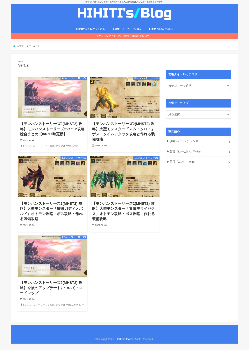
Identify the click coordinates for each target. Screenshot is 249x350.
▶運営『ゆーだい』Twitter (126, 29)
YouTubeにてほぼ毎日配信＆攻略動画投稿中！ (125, 36)
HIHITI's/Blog (122, 339)
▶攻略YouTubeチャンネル (90, 29)
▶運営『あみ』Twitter (161, 29)
